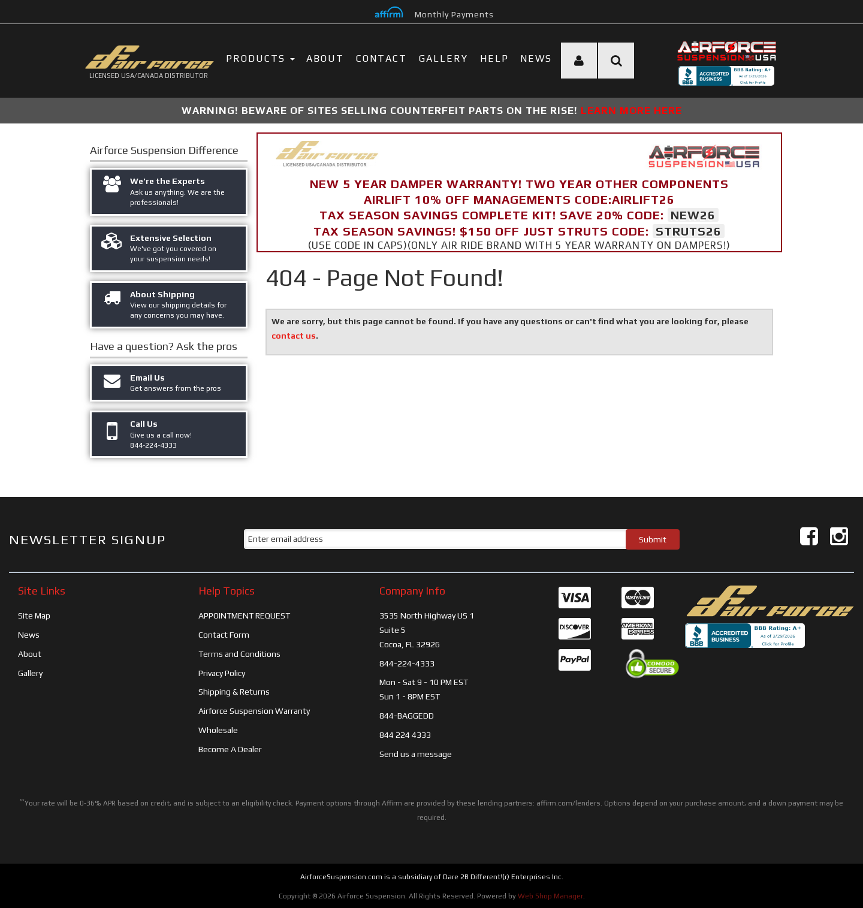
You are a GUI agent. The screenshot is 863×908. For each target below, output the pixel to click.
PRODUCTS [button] (260, 58)
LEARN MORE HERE (631, 110)
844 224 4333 (405, 735)
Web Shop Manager (550, 896)
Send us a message (415, 754)
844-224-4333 (406, 663)
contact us (293, 335)
